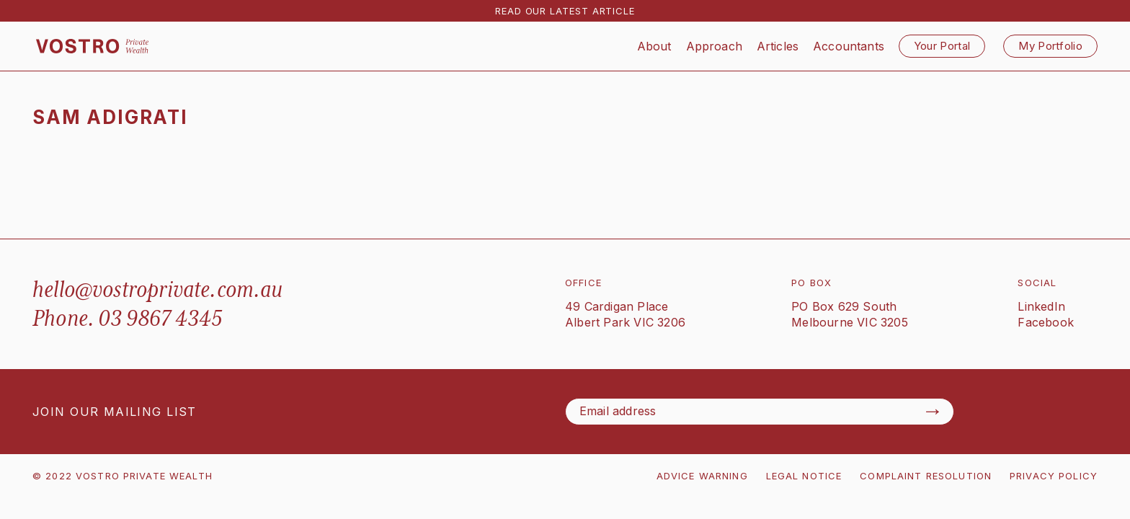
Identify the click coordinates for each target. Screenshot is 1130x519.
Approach (714, 46)
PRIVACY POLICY (1054, 476)
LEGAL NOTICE (804, 476)
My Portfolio (1050, 46)
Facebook (1046, 322)
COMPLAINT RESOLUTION (926, 476)
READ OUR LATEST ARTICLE (565, 11)
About (654, 46)
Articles (777, 46)
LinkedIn (1041, 306)
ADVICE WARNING (702, 476)
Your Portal (942, 46)
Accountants (848, 46)
